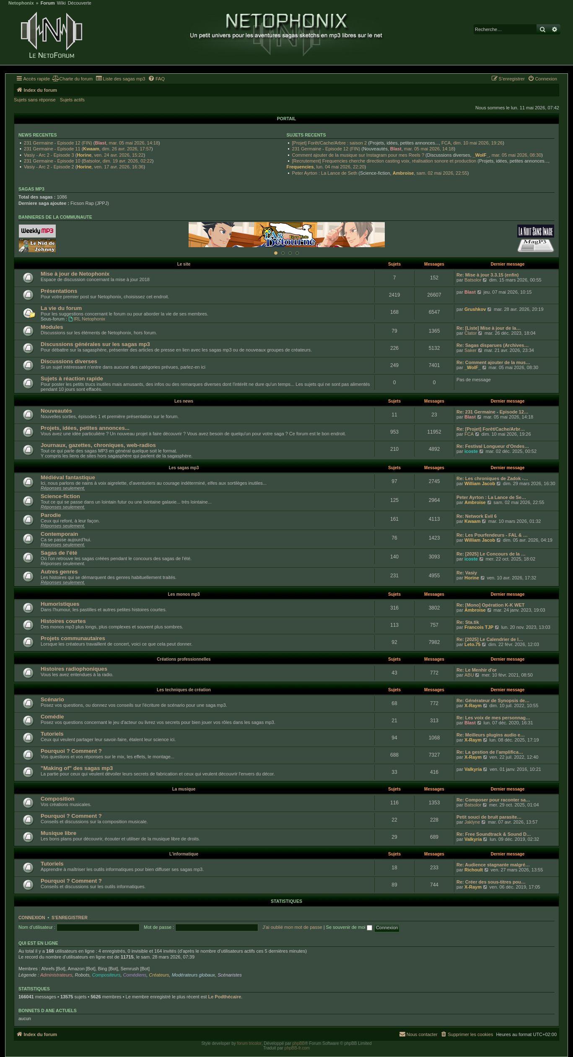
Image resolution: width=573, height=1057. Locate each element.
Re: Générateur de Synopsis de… (492, 700)
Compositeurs (106, 974)
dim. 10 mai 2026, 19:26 (478, 142)
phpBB (298, 1043)
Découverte (79, 3)
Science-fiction (60, 496)
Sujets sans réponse (35, 99)
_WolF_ (481, 155)
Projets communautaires (73, 638)
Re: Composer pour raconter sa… (493, 799)
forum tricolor (249, 1043)
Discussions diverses (69, 361)
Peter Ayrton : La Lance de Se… (491, 497)
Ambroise (403, 173)
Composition (58, 799)
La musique (184, 789)
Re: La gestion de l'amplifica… (489, 752)
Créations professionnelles (183, 659)
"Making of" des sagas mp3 (77, 768)
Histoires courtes (63, 621)
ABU (469, 674)
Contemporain (59, 534)
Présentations (59, 291)
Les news (183, 401)
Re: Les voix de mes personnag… (493, 717)
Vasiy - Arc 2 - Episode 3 (49, 155)
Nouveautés (56, 411)
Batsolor (91, 160)
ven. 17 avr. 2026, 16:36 (118, 166)
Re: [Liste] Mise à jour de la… (488, 328)
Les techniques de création (184, 689)
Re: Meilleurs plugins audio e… (490, 734)
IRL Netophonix (86, 318)
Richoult (473, 869)
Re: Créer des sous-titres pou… (491, 881)
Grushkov (475, 309)
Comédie (52, 716)
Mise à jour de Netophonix (75, 274)
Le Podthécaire (224, 996)
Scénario (52, 699)
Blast (100, 142)
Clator (470, 333)
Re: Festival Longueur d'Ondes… (492, 446)
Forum (48, 3)
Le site (184, 264)
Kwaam (91, 148)
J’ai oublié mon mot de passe (292, 927)
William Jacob (479, 483)
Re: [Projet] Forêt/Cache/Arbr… (490, 429)
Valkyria (473, 769)
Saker (470, 350)
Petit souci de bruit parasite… (488, 816)
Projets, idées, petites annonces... (85, 428)
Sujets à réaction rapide (72, 378)
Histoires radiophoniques (74, 669)
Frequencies (300, 166)
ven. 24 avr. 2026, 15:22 (118, 155)
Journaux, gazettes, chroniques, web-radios (98, 445)
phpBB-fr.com (297, 1048)
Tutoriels (52, 734)
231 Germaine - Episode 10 (52, 160)
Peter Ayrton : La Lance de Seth (325, 173)
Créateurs (159, 974)
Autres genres (59, 572)
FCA (446, 142)
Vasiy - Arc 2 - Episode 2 (49, 166)
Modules (52, 327)
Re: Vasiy (466, 572)
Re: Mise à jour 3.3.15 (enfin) (487, 274)
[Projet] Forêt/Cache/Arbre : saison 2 (329, 142)
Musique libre (58, 833)
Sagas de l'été (59, 553)
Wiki (61, 3)
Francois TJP (478, 627)
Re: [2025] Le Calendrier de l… (489, 639)
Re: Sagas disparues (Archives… (492, 345)
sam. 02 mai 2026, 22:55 (442, 173)
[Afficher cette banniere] (275, 253)
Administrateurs (56, 974)
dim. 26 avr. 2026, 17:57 (126, 148)
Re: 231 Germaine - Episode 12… (492, 411)
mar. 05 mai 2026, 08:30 (517, 155)
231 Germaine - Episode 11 (52, 148)
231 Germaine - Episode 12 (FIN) (58, 142)
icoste (471, 451)
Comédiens (135, 974)
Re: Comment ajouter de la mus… (493, 362)
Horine (84, 155)
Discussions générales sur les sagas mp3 (95, 344)
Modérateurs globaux (193, 974)
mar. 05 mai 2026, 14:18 (133, 142)
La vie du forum (61, 308)
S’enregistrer (70, 917)
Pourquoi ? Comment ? (71, 751)
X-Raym (473, 705)
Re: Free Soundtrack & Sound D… (493, 834)
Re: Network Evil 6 (476, 516)
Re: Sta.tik (467, 622)
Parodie (51, 515)
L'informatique (183, 854)
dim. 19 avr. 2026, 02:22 (127, 160)
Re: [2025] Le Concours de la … (491, 553)
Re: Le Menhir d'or (476, 669)
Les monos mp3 (184, 594)
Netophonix (21, 3)
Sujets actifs (72, 99)
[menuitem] (72, 79)
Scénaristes (229, 974)
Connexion (31, 917)
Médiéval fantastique (68, 477)
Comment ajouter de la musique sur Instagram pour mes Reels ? (358, 155)
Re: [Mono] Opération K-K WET (490, 604)
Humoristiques (60, 604)
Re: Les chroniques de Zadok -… (492, 478)
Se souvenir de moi (349, 927)
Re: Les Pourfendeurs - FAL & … (492, 535)
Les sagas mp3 (184, 467)
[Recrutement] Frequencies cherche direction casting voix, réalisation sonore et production (384, 160)
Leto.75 (472, 644)
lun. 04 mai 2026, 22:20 (340, 166)
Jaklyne (472, 821)
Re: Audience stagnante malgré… (493, 864)
